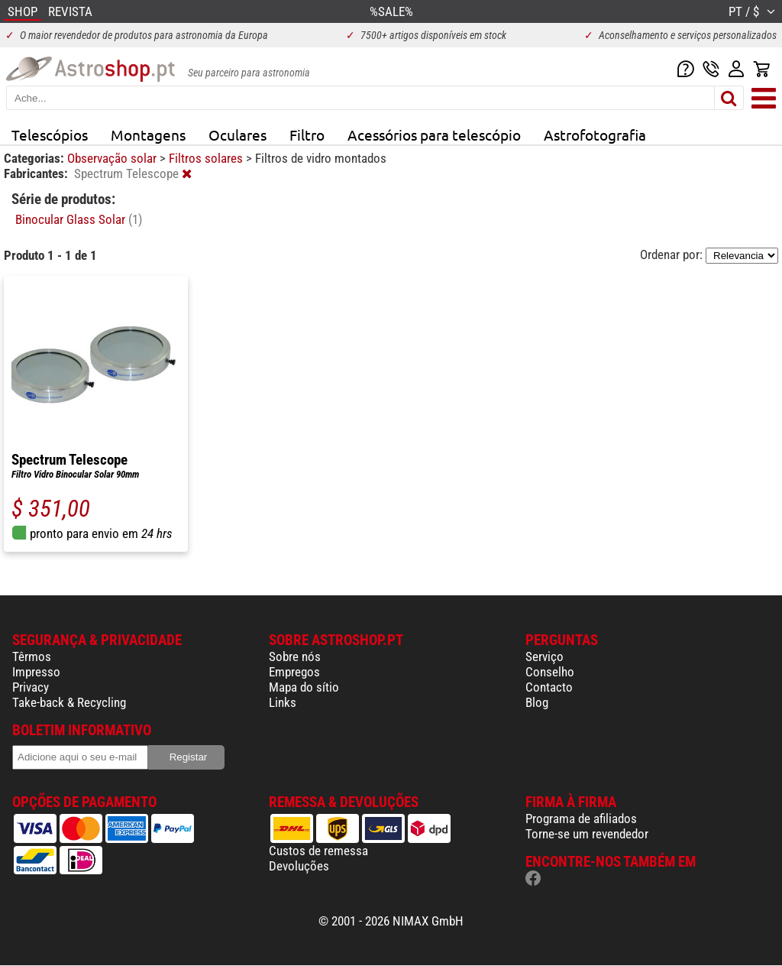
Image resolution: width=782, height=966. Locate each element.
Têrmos (31, 656)
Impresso (36, 671)
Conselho (549, 671)
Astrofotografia (595, 134)
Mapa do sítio (304, 687)
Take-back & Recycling (69, 702)
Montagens (148, 134)
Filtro (307, 134)
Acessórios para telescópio (434, 134)
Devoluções (299, 866)
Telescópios (49, 134)
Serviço (544, 656)
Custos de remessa (318, 850)
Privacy (30, 687)
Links (282, 702)
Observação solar (113, 158)
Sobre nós (295, 656)
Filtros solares (207, 158)
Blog (536, 702)
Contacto (549, 687)
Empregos (294, 671)
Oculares (237, 134)
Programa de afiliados (581, 818)
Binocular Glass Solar (78, 219)
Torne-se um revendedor (586, 833)
